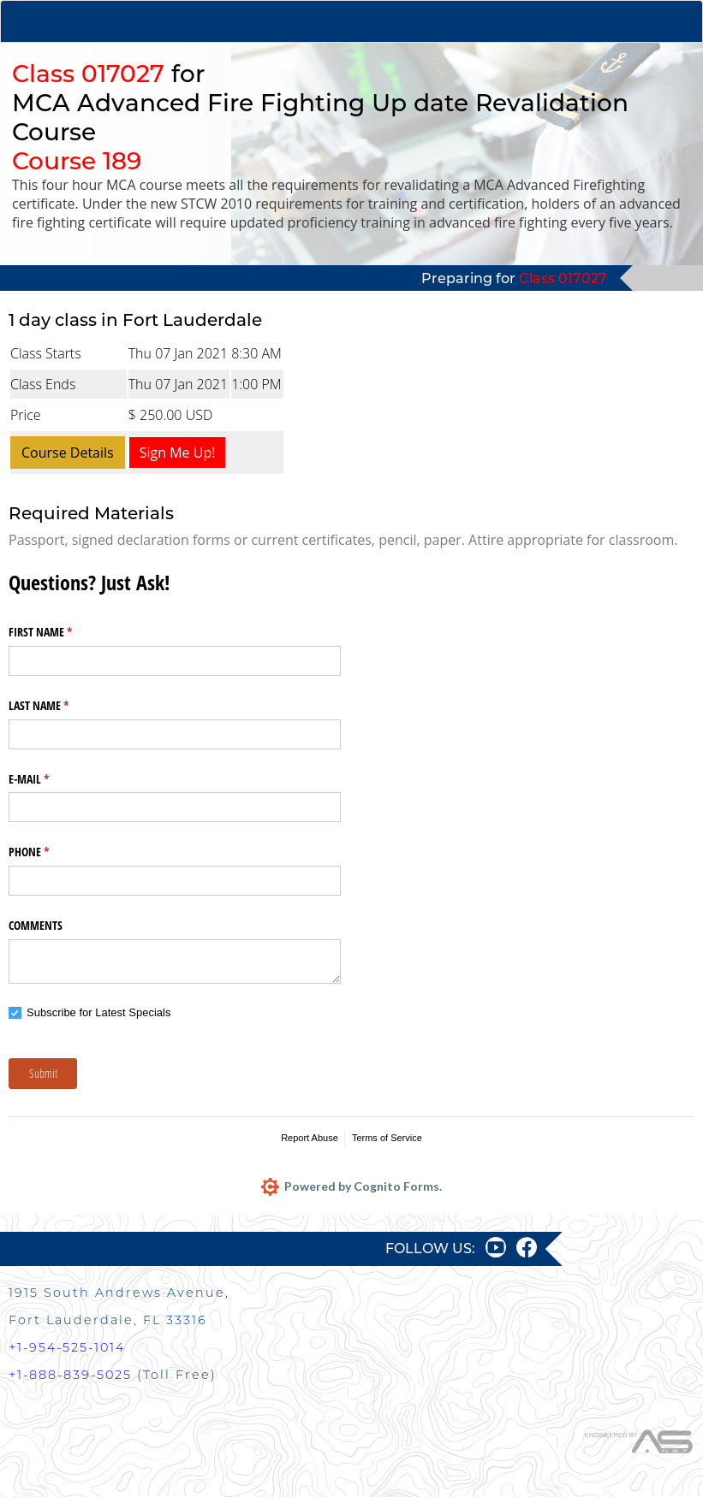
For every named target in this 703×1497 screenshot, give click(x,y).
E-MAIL (49, 779)
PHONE (49, 852)
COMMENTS (36, 925)
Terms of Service (387, 1138)
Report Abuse (309, 1138)
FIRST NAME (60, 632)
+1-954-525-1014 (67, 1347)
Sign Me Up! (178, 452)
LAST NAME (59, 705)
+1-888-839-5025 (70, 1374)
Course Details (67, 452)
